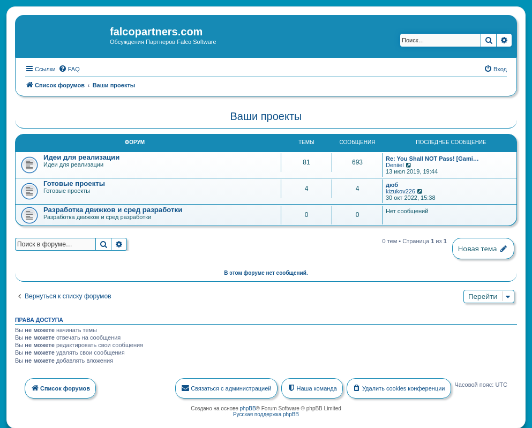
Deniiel (395, 164)
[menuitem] (69, 68)
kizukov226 (400, 190)
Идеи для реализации (81, 157)
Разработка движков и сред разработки (112, 209)
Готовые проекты (74, 183)
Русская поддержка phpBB (266, 413)
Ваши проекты (266, 116)
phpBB (248, 407)
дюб (392, 184)
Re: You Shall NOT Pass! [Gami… (432, 158)
